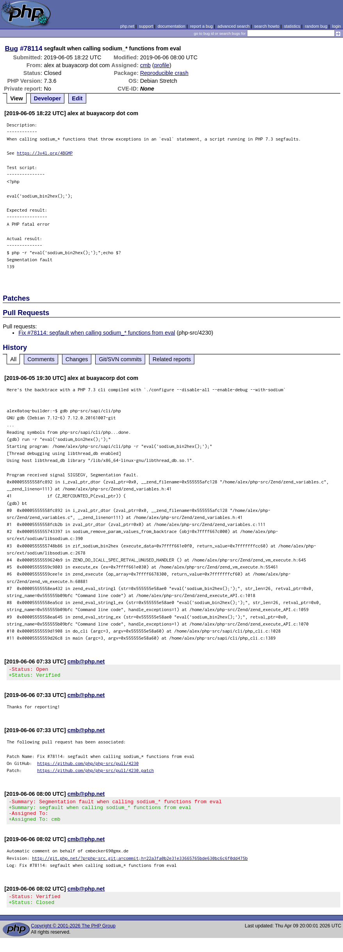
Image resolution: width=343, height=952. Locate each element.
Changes (77, 359)
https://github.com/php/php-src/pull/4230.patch (95, 772)
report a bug (201, 26)
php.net (127, 26)
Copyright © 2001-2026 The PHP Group (73, 935)
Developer (47, 98)
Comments (41, 359)
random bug (316, 26)
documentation (171, 26)
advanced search (233, 26)
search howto (266, 26)
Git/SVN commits (120, 359)
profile (161, 65)
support (146, 26)
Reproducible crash (164, 73)
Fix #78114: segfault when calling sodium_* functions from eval (96, 333)
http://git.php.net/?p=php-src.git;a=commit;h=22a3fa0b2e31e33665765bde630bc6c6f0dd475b (140, 865)
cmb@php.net (86, 661)
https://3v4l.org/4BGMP (45, 152)
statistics (292, 26)
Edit (77, 98)
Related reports (172, 359)
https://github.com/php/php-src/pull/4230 (88, 765)
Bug (11, 48)
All (13, 359)
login (336, 26)
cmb (145, 65)
